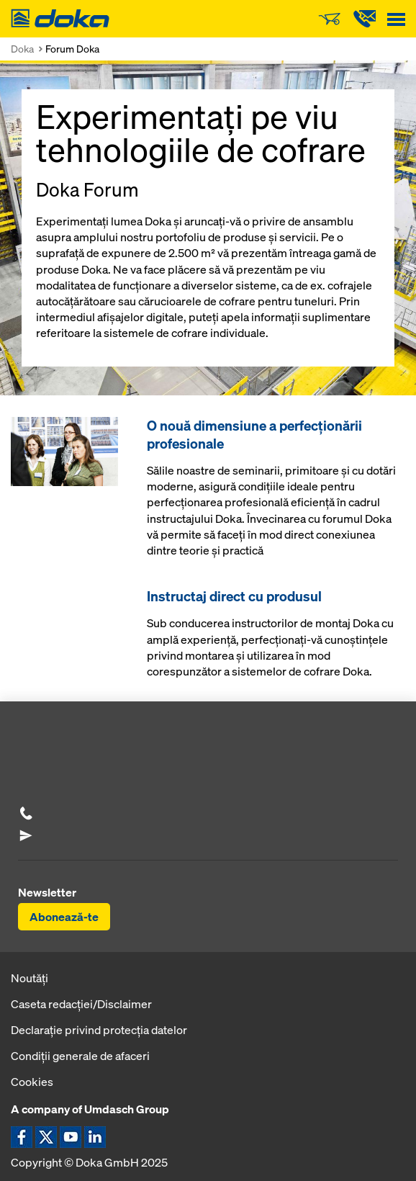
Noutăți (29, 978)
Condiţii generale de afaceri (80, 1056)
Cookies (32, 1082)
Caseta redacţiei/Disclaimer (81, 1004)
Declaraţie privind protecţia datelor (99, 1030)
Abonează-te (64, 917)
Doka (22, 48)
